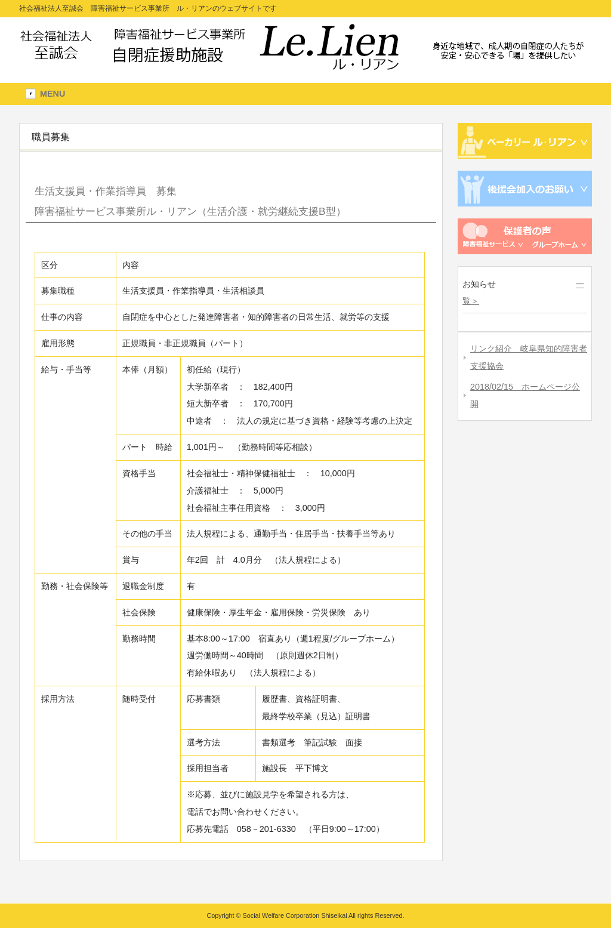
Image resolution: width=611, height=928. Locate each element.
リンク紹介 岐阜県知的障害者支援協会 (528, 357)
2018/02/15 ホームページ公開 (525, 395)
